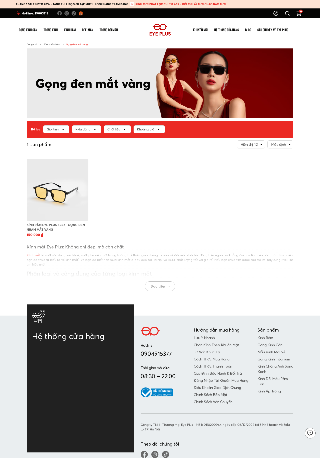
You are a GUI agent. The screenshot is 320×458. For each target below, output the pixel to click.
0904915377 (156, 353)
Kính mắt (34, 255)
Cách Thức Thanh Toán (213, 366)
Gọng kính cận (270, 345)
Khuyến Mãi (200, 29)
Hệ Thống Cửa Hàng (226, 29)
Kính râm (265, 338)
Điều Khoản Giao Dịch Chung (217, 387)
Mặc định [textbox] (278, 144)
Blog (248, 29)
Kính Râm (70, 29)
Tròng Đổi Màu (109, 29)
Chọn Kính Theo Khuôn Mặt (216, 345)
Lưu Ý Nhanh (204, 338)
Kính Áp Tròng (269, 391)
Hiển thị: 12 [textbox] (249, 144)
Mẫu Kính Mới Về (271, 352)
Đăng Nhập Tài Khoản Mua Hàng (221, 380)
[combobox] (251, 144)
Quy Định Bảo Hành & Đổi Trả (218, 373)
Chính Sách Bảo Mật (211, 394)
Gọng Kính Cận (28, 29)
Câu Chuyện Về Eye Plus (272, 29)
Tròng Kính (51, 29)
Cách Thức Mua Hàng (212, 359)
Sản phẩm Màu (52, 44)
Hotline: (35, 13)
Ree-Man (87, 29)
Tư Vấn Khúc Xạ (207, 352)
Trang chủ (32, 44)
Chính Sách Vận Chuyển (213, 402)
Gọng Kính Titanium (274, 359)
